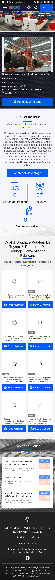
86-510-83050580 (43, 2)
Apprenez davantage (27, 173)
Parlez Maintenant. (47, 7)
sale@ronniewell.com (13, 2)
